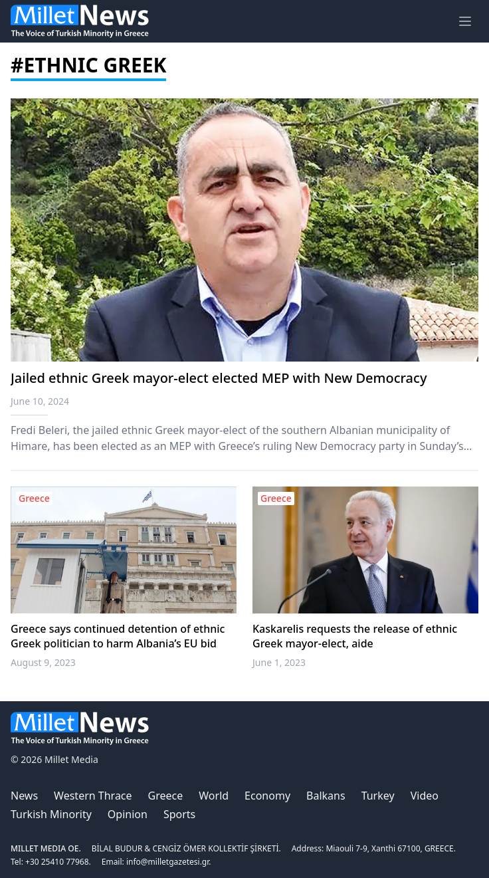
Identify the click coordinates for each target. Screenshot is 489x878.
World (214, 795)
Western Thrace (93, 795)
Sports (179, 814)
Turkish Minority (51, 814)
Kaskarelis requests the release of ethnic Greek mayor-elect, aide (354, 636)
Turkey (378, 795)
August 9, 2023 (43, 662)
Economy (267, 795)
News (24, 795)
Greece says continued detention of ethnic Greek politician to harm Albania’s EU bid (118, 636)
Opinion (127, 814)
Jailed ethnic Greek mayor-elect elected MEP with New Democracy (219, 378)
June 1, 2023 (279, 662)
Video (425, 795)
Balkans (325, 795)
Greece (165, 795)
